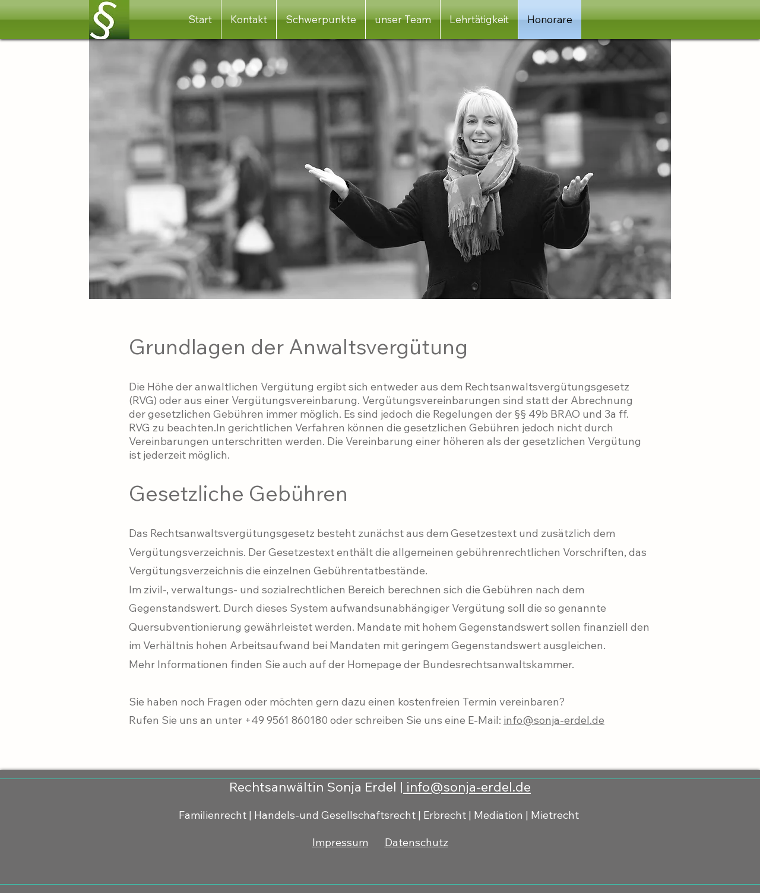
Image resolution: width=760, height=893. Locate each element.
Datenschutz (416, 842)
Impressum (340, 842)
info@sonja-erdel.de (554, 720)
